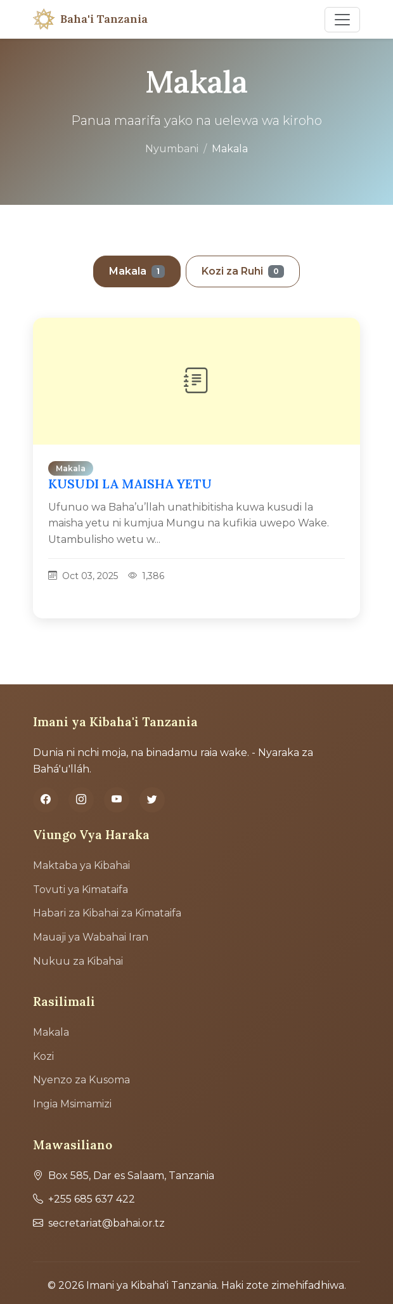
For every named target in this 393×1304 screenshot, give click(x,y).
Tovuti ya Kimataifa (80, 889)
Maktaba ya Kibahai (81, 865)
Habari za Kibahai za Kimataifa (107, 913)
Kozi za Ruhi (243, 271)
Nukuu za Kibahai (78, 961)
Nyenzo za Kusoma (81, 1080)
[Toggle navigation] (342, 19)
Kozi (43, 1056)
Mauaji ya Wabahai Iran (90, 937)
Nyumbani (171, 149)
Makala (137, 271)
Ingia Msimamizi (72, 1104)
